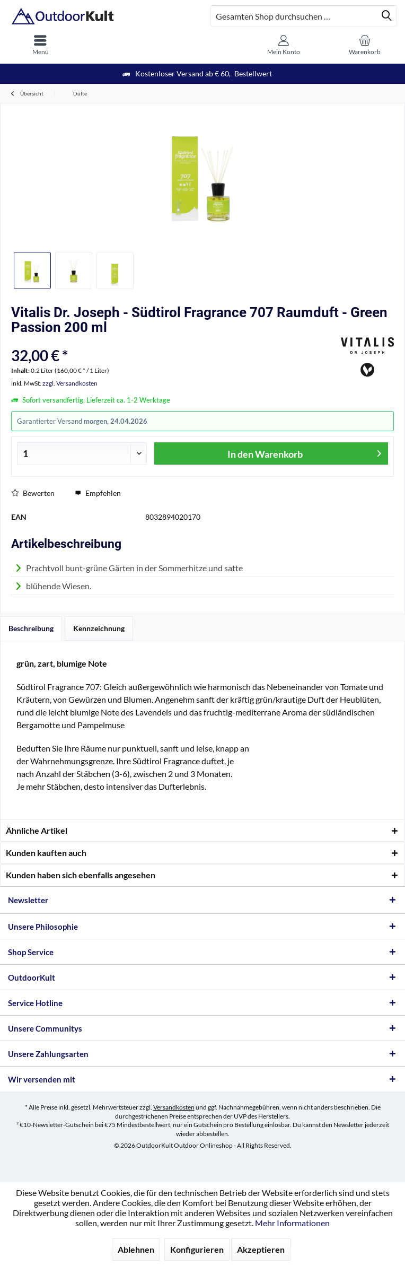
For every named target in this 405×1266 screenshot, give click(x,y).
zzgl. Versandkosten (70, 383)
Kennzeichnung (99, 628)
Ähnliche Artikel (36, 830)
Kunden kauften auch (46, 853)
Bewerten (33, 492)
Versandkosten (174, 1107)
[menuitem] (40, 45)
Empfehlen (98, 492)
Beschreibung (31, 628)
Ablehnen (136, 1249)
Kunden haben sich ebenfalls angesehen (80, 875)
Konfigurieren (197, 1249)
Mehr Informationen (292, 1223)
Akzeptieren (261, 1249)
